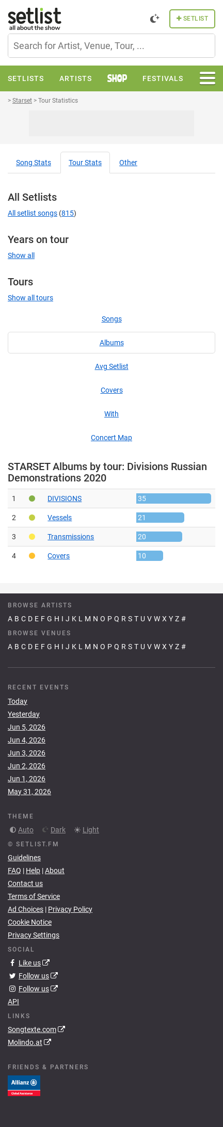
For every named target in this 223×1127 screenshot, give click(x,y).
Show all (21, 255)
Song (33, 162)
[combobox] (111, 46)
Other (128, 162)
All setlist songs (32, 213)
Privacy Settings (33, 935)
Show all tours (30, 298)
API (13, 1001)
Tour (85, 162)
